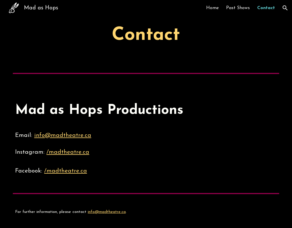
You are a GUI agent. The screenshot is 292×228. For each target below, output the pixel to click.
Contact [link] (266, 8)
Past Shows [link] (238, 8)
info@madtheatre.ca (62, 135)
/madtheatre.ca (67, 152)
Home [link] (212, 8)
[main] (146, 35)
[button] (285, 8)
